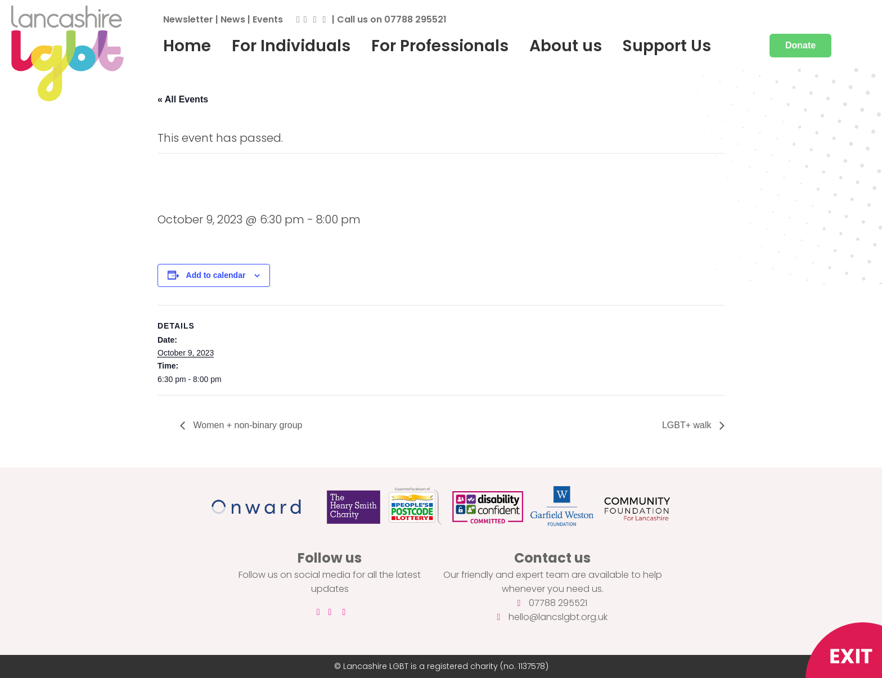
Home (187, 45)
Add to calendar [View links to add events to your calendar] (216, 275)
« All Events (183, 99)
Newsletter (188, 19)
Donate (800, 45)
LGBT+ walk (688, 425)
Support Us (667, 45)
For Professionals (439, 45)
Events (268, 19)
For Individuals (291, 45)
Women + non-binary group (246, 425)
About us (565, 45)
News (232, 19)
